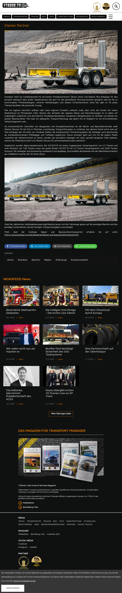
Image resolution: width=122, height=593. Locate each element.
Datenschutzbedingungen (24, 581)
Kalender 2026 (53, 534)
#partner (35, 260)
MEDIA (21, 518)
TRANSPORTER (20, 17)
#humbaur (22, 260)
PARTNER (23, 554)
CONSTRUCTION (65, 17)
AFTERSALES (82, 17)
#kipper (47, 260)
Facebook (22, 544)
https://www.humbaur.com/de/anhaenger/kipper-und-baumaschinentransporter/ (41, 235)
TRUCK (7, 17)
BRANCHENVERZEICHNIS (53, 525)
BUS (44, 17)
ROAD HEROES (98, 17)
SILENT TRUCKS (85, 525)
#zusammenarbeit (79, 260)
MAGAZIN (71, 525)
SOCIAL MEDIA (25, 541)
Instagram (22, 547)
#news (10, 260)
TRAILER (34, 17)
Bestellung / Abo (30, 507)
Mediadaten (28, 503)
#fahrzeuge (61, 260)
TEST (51, 17)
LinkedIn (33, 547)
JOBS (36, 525)
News (21, 318)
